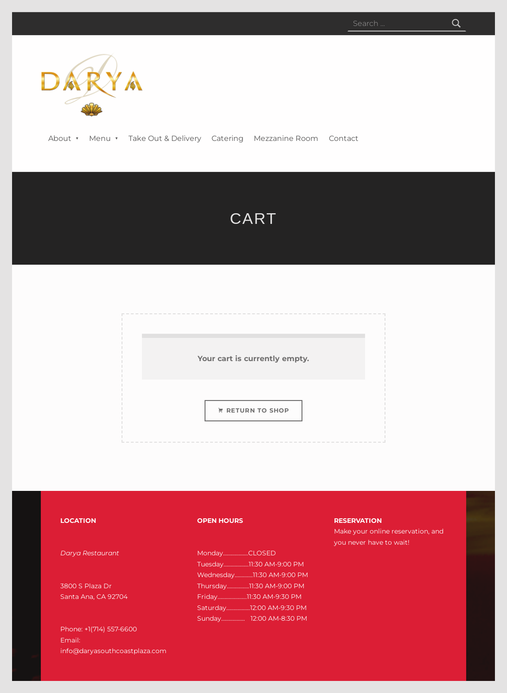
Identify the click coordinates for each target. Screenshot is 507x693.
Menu (100, 138)
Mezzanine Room (286, 138)
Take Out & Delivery (164, 138)
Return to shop (256, 410)
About (59, 138)
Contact (344, 138)
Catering (228, 138)
